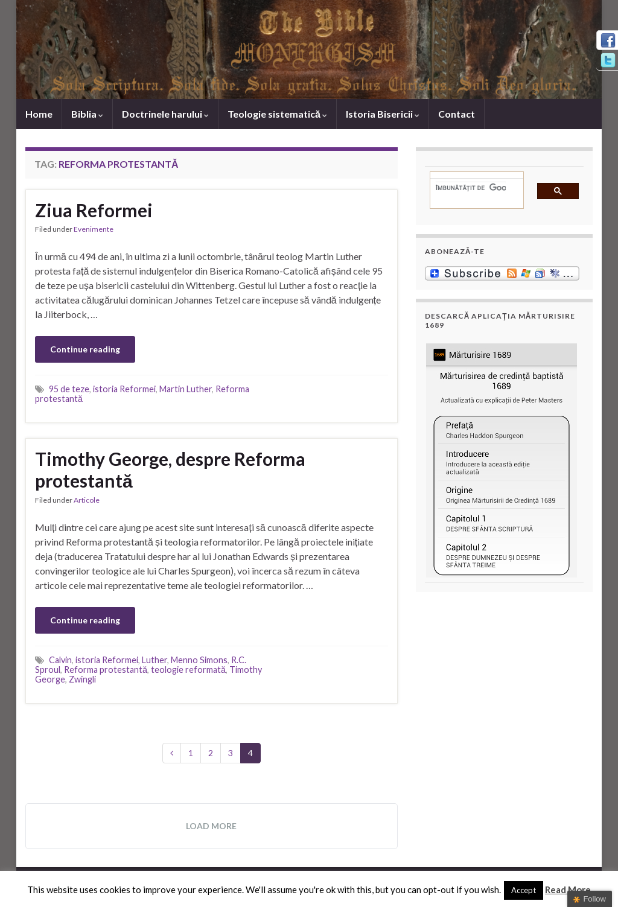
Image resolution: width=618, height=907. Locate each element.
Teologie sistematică (277, 113)
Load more (211, 826)
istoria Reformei (124, 389)
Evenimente (93, 229)
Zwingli (82, 679)
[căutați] (471, 188)
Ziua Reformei (94, 210)
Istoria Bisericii (382, 113)
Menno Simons (199, 660)
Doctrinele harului (165, 113)
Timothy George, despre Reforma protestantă (170, 469)
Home (39, 113)
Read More (568, 889)
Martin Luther (185, 389)
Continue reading (85, 349)
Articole (87, 499)
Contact (456, 113)
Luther (154, 660)
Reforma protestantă (105, 669)
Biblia (87, 113)
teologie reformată (188, 669)
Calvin (60, 660)
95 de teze (69, 389)
